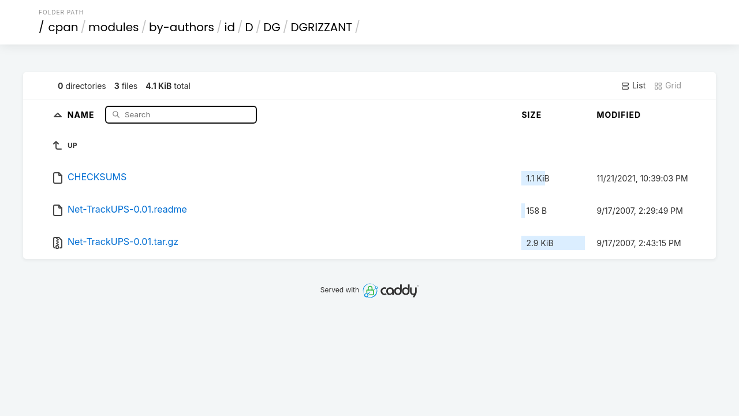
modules (113, 27)
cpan (63, 27)
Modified (618, 115)
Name (82, 114)
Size (531, 115)
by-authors (181, 27)
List (633, 85)
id (230, 27)
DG (272, 27)
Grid (667, 85)
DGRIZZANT (321, 27)
